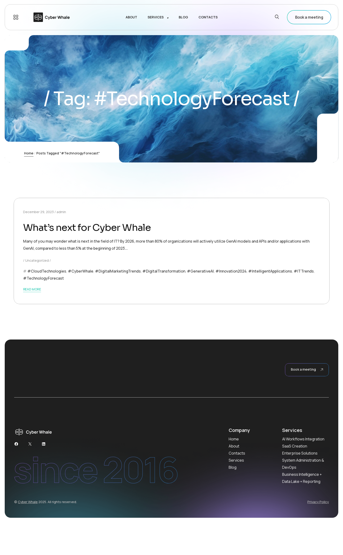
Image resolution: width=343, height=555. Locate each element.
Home (28, 153)
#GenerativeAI (200, 271)
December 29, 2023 (38, 212)
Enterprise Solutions (300, 453)
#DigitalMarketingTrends (118, 271)
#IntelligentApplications (270, 271)
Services (236, 460)
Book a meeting (309, 17)
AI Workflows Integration (303, 439)
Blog (232, 467)
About (234, 446)
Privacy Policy (318, 502)
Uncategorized (37, 260)
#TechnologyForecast (43, 278)
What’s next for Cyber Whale (87, 228)
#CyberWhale (80, 271)
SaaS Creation (294, 446)
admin (61, 212)
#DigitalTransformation (163, 271)
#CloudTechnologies (46, 271)
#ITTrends (304, 271)
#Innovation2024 (231, 271)
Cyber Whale (28, 502)
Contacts (237, 453)
